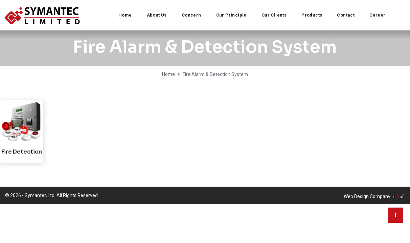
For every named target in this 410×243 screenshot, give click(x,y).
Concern (191, 15)
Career (377, 15)
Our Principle (231, 15)
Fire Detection (21, 151)
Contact (346, 15)
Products (311, 15)
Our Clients (274, 15)
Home (125, 15)
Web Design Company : (368, 196)
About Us (157, 15)
